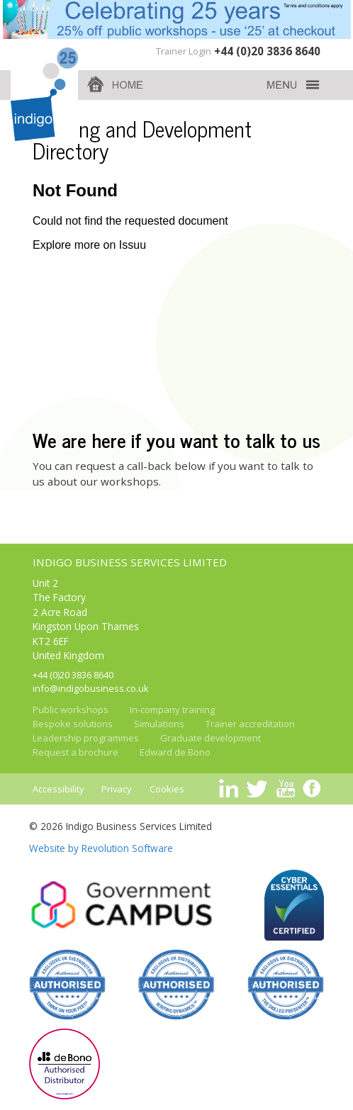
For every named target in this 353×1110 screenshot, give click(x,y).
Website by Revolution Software (101, 848)
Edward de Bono (175, 752)
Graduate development (210, 737)
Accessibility (58, 789)
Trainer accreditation (250, 723)
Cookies (167, 789)
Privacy (116, 789)
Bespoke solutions (73, 723)
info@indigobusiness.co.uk (91, 688)
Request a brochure (75, 752)
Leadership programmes (86, 737)
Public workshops (70, 709)
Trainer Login (183, 51)
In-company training (172, 709)
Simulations (159, 723)
